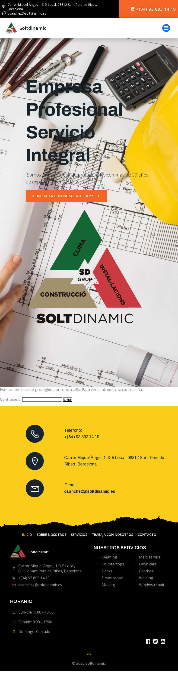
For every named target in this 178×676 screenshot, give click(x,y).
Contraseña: (31, 404)
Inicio (27, 539)
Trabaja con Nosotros (112, 539)
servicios (79, 539)
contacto (147, 539)
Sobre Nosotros (51, 539)
